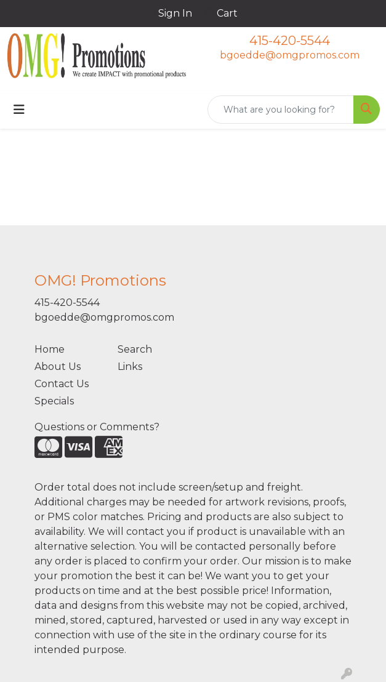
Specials (54, 401)
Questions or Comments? (96, 427)
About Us (57, 366)
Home (49, 349)
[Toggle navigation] (19, 109)
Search (135, 349)
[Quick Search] (280, 109)
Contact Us (61, 384)
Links (130, 366)
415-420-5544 (289, 40)
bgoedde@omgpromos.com (290, 55)
